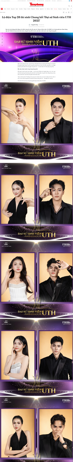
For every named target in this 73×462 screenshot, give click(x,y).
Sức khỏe (21, 8)
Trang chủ (2, 9)
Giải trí (52, 8)
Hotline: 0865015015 (22, 0)
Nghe (2, 33)
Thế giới (25, 8)
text (66, 12)
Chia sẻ (2, 36)
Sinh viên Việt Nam (40, 0)
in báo (68, 12)
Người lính (42, 8)
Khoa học (60, 8)
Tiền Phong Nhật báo (31, 0)
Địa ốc (17, 8)
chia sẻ (63, 12)
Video (68, 8)
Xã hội (5, 8)
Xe (45, 8)
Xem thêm (71, 9)
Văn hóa (48, 8)
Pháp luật (33, 8)
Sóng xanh (13, 8)
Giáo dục (55, 8)
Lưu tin (2, 39)
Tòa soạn (54, 0)
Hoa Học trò (47, 0)
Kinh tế (8, 8)
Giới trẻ (28, 8)
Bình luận (2, 42)
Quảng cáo (59, 0)
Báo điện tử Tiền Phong (36, 5)
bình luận (71, 12)
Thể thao (37, 8)
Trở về (2, 45)
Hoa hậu (64, 8)
